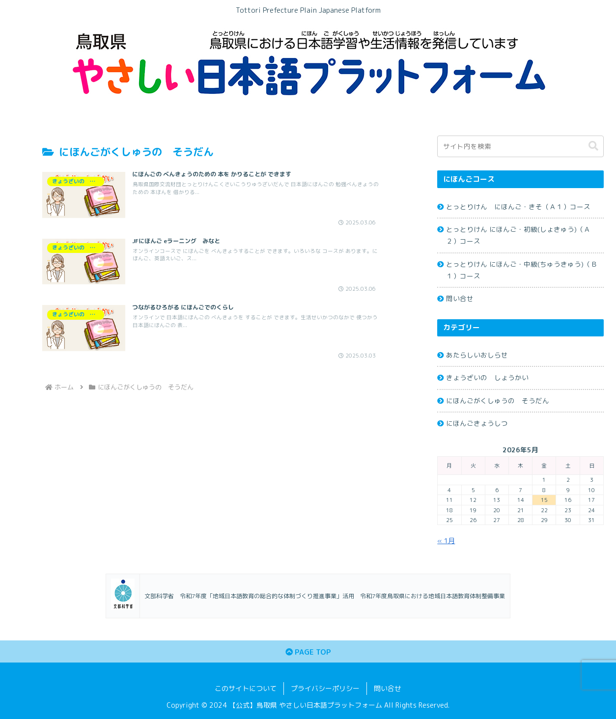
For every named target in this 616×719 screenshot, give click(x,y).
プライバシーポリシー (325, 688)
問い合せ (460, 298)
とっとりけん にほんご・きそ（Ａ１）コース (518, 206)
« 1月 (446, 540)
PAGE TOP (308, 652)
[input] (520, 146)
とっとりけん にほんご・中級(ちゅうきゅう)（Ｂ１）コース (521, 269)
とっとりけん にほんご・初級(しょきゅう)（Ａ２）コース (518, 235)
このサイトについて (246, 688)
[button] (593, 146)
